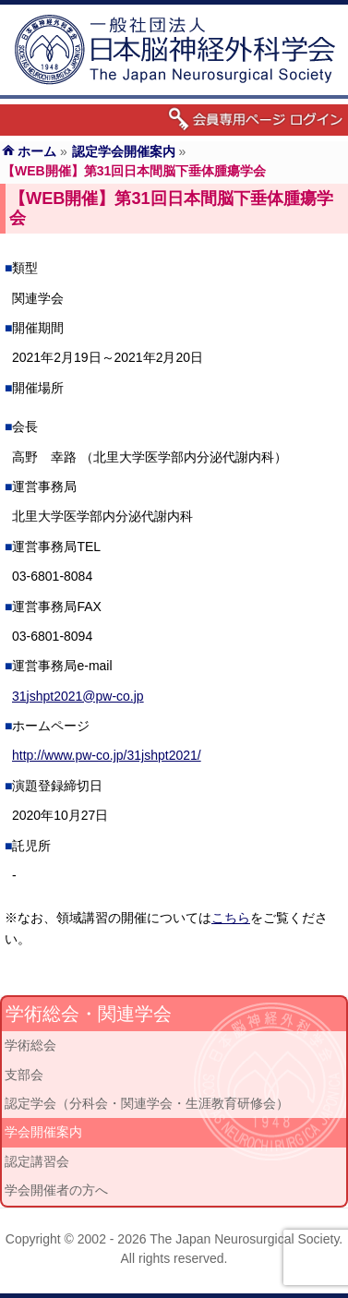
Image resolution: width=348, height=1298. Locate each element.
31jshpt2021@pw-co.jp (78, 696)
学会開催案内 (43, 1131)
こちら (230, 917)
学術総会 (30, 1045)
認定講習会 (37, 1161)
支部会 (24, 1074)
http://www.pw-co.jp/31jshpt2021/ (106, 755)
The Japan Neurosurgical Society (244, 1239)
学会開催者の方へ (56, 1190)
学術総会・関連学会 (89, 1014)
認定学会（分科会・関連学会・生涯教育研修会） (147, 1103)
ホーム (37, 151)
